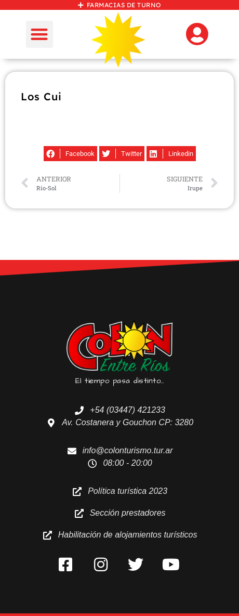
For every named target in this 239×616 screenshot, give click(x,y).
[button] (40, 34)
